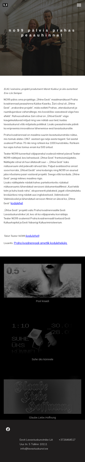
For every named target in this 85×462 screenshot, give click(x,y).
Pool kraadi (42, 301)
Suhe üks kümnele (42, 359)
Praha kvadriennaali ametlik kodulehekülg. (40, 243)
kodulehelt (32, 236)
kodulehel (17, 203)
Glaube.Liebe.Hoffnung (42, 417)
